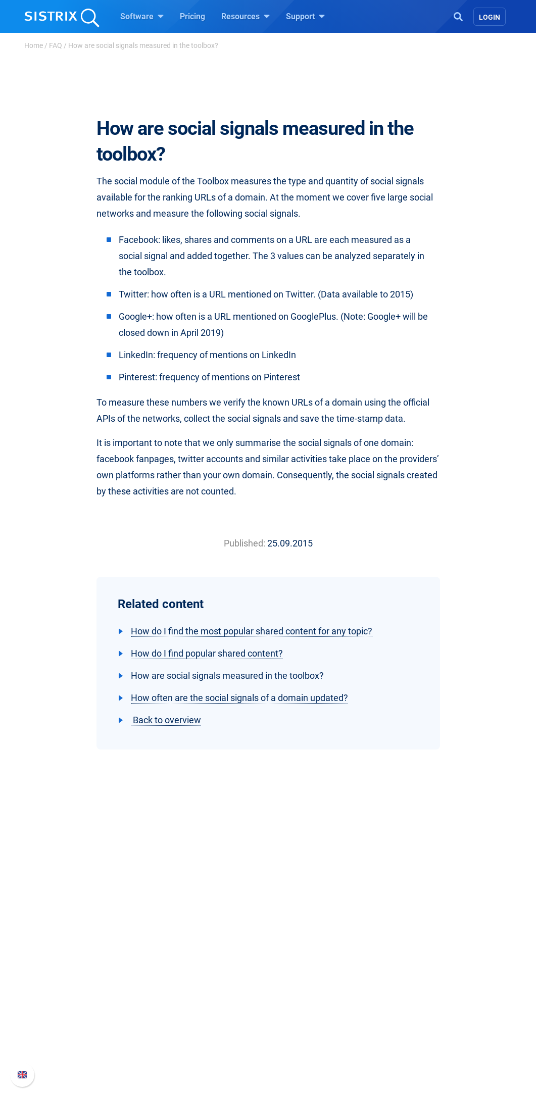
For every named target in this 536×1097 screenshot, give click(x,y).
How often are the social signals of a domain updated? (239, 697)
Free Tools (298, 1036)
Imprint (60, 1036)
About (58, 971)
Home (33, 45)
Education (66, 1004)
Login (489, 17)
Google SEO (185, 987)
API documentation (431, 1004)
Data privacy (70, 1020)
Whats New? (419, 987)
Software (142, 16)
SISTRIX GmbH (78, 952)
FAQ (55, 45)
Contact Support (426, 1020)
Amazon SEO (187, 1004)
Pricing (192, 16)
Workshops (300, 987)
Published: (244, 543)
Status (408, 1036)
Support (305, 16)
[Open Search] (458, 15)
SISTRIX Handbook (431, 971)
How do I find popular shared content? (207, 653)
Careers (79, 987)
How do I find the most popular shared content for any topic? (251, 631)
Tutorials (296, 1052)
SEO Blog (297, 1020)
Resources (245, 16)
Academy (297, 1004)
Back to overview (166, 720)
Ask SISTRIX (302, 971)
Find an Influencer (196, 1020)
